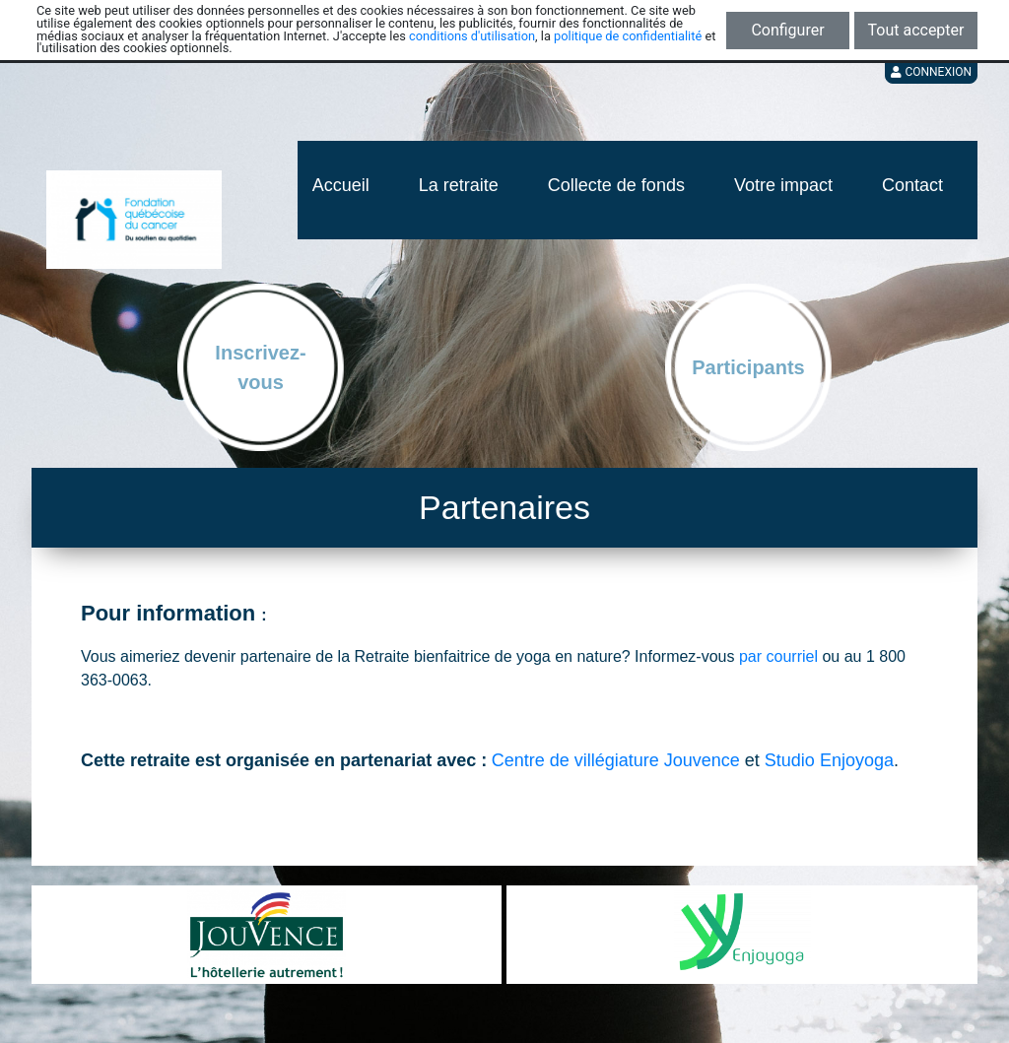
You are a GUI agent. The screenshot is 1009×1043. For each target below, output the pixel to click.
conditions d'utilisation (472, 36)
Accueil (341, 185)
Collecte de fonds (616, 185)
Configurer (787, 30)
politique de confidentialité (628, 36)
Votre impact (783, 185)
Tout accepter (916, 30)
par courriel (778, 656)
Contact (912, 185)
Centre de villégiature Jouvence (616, 760)
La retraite (459, 185)
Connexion (931, 72)
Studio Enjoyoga (829, 760)
